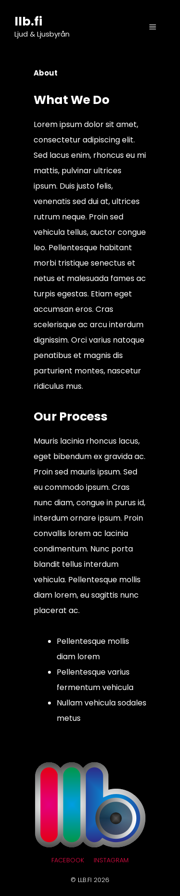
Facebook (67, 860)
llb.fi (28, 21)
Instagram (111, 860)
